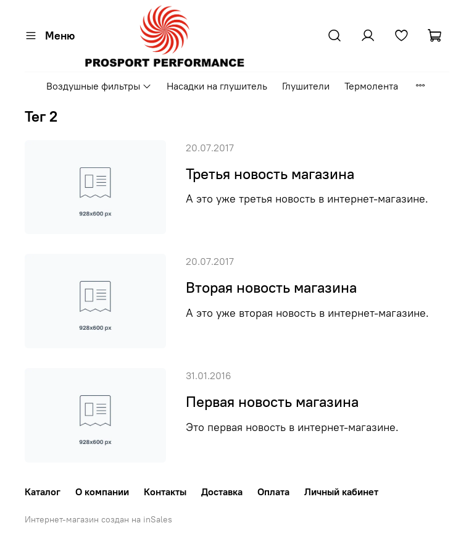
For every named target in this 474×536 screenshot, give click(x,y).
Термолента (371, 86)
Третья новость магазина (270, 173)
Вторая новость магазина (271, 287)
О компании (102, 491)
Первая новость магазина (272, 401)
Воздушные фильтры (99, 86)
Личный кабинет (341, 491)
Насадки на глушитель (217, 86)
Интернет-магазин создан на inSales (98, 519)
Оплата (273, 491)
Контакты (165, 491)
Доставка (222, 491)
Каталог (42, 491)
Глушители (306, 86)
